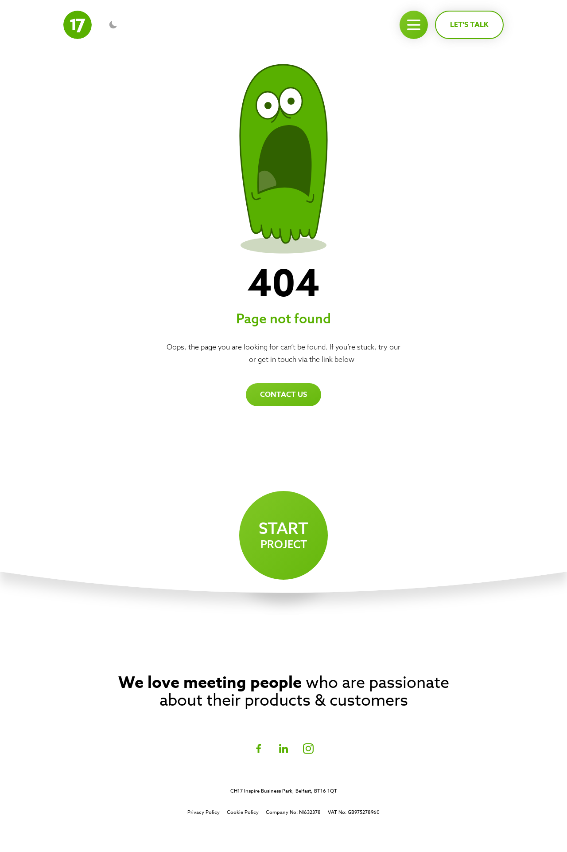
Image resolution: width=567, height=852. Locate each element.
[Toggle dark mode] (113, 25)
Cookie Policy (243, 812)
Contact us (283, 394)
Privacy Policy (203, 812)
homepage (230, 359)
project (283, 533)
